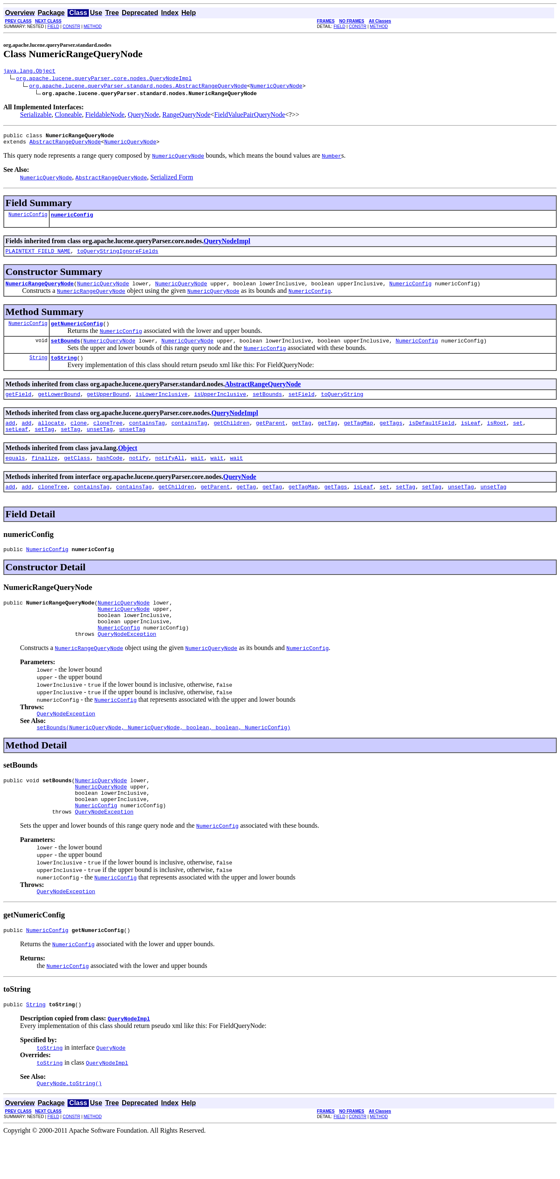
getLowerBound (59, 406)
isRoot (497, 436)
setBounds (65, 350)
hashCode (109, 474)
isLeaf (470, 436)
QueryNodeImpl (226, 245)
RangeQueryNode (186, 115)
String (39, 368)
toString (64, 369)
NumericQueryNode (276, 87)
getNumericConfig (77, 332)
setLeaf (16, 444)
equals (15, 474)
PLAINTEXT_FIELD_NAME (37, 257)
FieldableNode (104, 115)
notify (138, 474)
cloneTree (108, 436)
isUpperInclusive (220, 406)
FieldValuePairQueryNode (249, 115)
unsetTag (100, 444)
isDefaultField (431, 436)
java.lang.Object (29, 72)
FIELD (53, 26)
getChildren (231, 436)
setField (301, 406)
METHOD (93, 26)
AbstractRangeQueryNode (65, 145)
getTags (390, 436)
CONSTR (71, 26)
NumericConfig (28, 219)
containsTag (147, 436)
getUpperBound (108, 406)
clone (78, 436)
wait (197, 474)
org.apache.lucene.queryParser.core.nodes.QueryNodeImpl (104, 79)
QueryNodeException (127, 660)
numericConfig (72, 219)
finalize (44, 474)
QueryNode (143, 115)
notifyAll (169, 474)
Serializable (36, 115)
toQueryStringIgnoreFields (117, 257)
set (517, 436)
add (10, 436)
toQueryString (342, 406)
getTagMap (358, 436)
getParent (270, 436)
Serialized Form (171, 180)
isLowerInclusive (162, 406)
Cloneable (68, 115)
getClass (77, 474)
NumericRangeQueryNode (39, 291)
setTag (44, 444)
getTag (301, 436)
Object (127, 462)
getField (18, 406)
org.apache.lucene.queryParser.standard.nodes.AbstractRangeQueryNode (138, 87)
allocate (51, 436)
